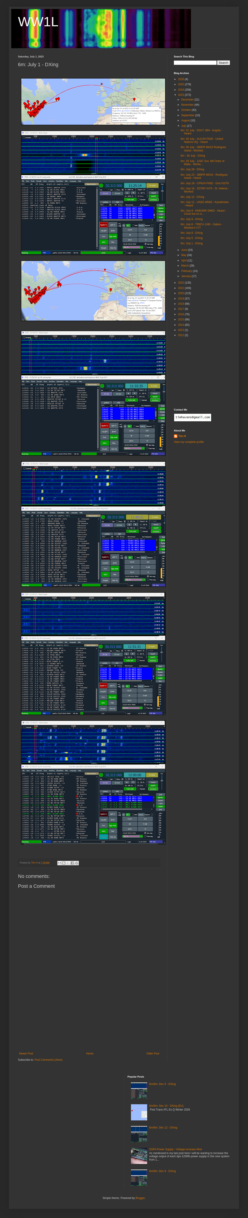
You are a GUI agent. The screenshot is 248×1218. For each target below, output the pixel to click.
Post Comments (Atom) (48, 1059)
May (184, 255)
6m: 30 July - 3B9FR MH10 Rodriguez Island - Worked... (203, 149)
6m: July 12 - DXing (192, 197)
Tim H (182, 436)
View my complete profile (189, 442)
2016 (181, 314)
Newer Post (26, 1053)
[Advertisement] (89, 1018)
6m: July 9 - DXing (192, 219)
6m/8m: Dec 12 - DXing (163, 1127)
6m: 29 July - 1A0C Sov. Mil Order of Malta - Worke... (202, 163)
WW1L (38, 21)
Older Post (152, 1053)
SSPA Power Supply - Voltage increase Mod (175, 1149)
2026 (181, 79)
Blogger (140, 1198)
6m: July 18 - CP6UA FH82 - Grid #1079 (205, 183)
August (185, 120)
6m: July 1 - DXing (192, 243)
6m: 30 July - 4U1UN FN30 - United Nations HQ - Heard (202, 140)
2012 (181, 335)
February (187, 271)
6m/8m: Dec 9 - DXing (162, 1084)
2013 (181, 330)
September (188, 115)
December (188, 99)
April (184, 260)
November (188, 104)
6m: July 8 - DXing (192, 232)
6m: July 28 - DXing (192, 169)
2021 (181, 288)
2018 (181, 303)
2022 (181, 282)
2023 (181, 94)
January (186, 276)
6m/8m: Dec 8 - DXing (162, 1171)
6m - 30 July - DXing (193, 155)
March (185, 265)
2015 (181, 319)
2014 (181, 324)
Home (89, 1053)
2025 (181, 84)
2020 (181, 293)
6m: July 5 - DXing (192, 238)
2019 (181, 298)
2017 (181, 309)
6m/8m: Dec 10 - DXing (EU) (166, 1105)
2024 (181, 89)
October (186, 110)
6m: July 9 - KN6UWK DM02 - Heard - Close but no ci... (203, 212)
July (184, 125)
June (184, 249)
